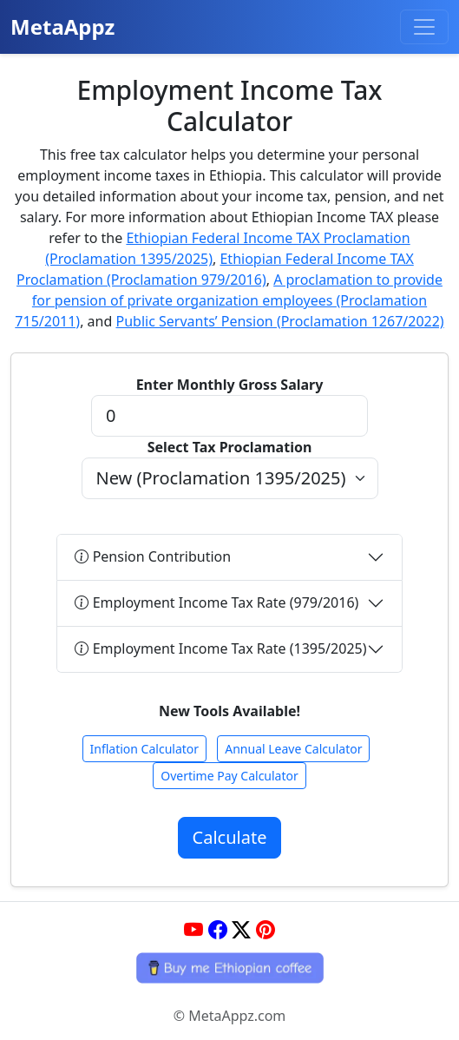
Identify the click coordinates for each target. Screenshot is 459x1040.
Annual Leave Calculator (293, 749)
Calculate (230, 837)
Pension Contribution (153, 556)
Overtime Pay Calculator (229, 775)
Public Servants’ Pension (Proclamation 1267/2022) (279, 321)
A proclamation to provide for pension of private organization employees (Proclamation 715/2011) (229, 300)
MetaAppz (62, 26)
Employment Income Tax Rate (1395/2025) (220, 648)
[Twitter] (241, 929)
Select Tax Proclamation (230, 447)
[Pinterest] (265, 929)
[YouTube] (193, 929)
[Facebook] (217, 929)
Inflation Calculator (145, 749)
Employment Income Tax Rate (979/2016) (216, 602)
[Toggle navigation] (424, 27)
